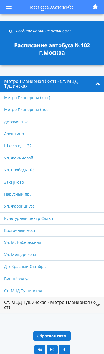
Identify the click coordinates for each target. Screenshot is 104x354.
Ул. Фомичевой (18, 158)
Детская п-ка (16, 121)
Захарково (14, 182)
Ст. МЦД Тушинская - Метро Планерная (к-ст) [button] (50, 304)
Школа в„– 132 (18, 145)
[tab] (52, 84)
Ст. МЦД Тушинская (23, 290)
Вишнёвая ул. (17, 278)
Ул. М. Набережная (22, 242)
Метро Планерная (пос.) (27, 109)
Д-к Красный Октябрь (25, 266)
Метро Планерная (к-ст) (27, 97)
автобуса (61, 45)
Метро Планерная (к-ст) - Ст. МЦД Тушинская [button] (41, 83)
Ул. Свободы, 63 (19, 170)
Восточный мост (19, 230)
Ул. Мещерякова (20, 254)
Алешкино (14, 133)
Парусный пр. (17, 194)
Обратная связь (52, 335)
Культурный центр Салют (29, 218)
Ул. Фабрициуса (19, 206)
